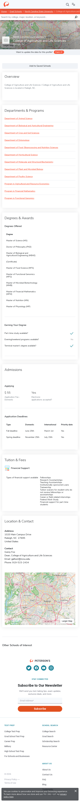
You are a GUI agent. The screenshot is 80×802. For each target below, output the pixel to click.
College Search (49, 731)
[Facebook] (36, 668)
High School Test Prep (14, 751)
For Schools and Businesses (17, 756)
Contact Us (47, 774)
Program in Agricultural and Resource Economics (27, 184)
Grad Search (47, 736)
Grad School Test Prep (14, 736)
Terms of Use (10, 783)
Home (4, 11)
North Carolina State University (39, 11)
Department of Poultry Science (19, 176)
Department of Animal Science (18, 118)
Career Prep (9, 741)
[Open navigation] (73, 4)
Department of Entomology (17, 140)
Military (7, 746)
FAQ (44, 779)
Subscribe (40, 708)
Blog (44, 784)
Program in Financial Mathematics (20, 191)
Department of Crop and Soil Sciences (22, 133)
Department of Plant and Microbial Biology (24, 169)
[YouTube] (43, 668)
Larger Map (67, 621)
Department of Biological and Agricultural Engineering (29, 126)
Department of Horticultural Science (21, 155)
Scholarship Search (51, 741)
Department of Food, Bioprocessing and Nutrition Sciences (31, 147)
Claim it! (58, 52)
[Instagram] (51, 668)
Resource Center (49, 746)
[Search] (68, 4)
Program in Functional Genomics (19, 198)
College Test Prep (12, 731)
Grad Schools (16, 11)
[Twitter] (28, 668)
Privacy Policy (10, 779)
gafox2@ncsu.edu (20, 559)
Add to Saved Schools (40, 65)
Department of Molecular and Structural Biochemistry (29, 162)
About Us (46, 769)
